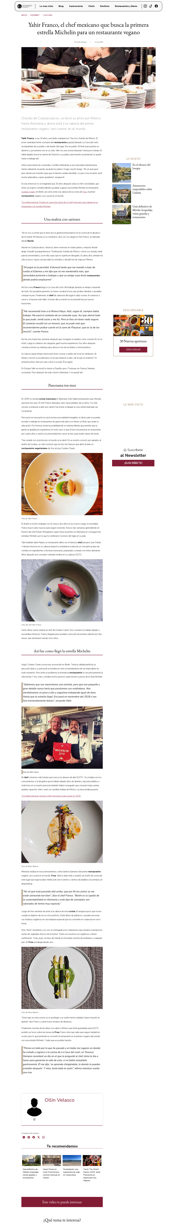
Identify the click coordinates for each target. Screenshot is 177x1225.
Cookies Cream (28, 191)
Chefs (91, 6)
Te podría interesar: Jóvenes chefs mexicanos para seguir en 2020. (51, 796)
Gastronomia (76, 6)
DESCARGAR (133, 349)
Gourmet (36, 15)
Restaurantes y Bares (126, 6)
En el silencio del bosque (141, 166)
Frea (85, 191)
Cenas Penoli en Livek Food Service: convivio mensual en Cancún (51, 1173)
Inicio (25, 15)
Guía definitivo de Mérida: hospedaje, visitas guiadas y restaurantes (31, 1173)
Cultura (48, 15)
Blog (61, 6)
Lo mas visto (46, 6)
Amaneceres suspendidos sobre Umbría (142, 189)
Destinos (104, 6)
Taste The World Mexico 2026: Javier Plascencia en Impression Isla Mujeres (91, 1175)
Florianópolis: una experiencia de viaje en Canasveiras (71, 1172)
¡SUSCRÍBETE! (133, 463)
